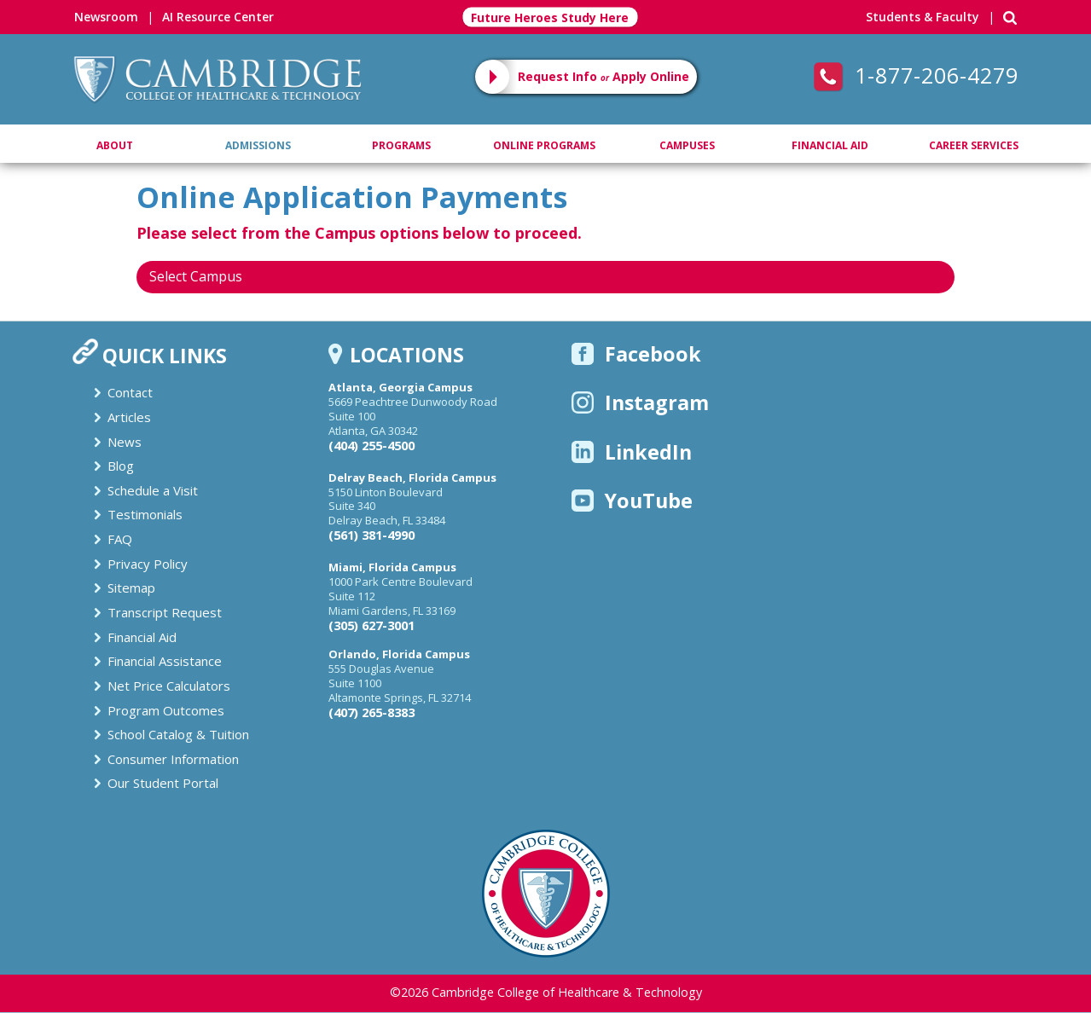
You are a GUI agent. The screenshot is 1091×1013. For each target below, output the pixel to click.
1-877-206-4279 (916, 75)
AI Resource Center (218, 17)
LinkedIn (632, 452)
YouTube (632, 500)
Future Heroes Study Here (550, 17)
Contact (130, 392)
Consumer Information (173, 758)
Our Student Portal (162, 782)
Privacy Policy (147, 563)
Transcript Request (164, 612)
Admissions (258, 145)
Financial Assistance (164, 660)
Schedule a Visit (152, 490)
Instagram (640, 402)
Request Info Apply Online (603, 76)
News (124, 441)
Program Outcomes (165, 710)
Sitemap (131, 587)
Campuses (687, 145)
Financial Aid (830, 145)
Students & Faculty (922, 17)
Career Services (973, 145)
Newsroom (106, 17)
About (114, 145)
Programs (401, 145)
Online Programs (544, 145)
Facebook (636, 354)
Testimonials (145, 514)
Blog (120, 465)
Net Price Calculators (168, 685)
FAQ (119, 538)
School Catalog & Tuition (178, 734)
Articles (129, 416)
